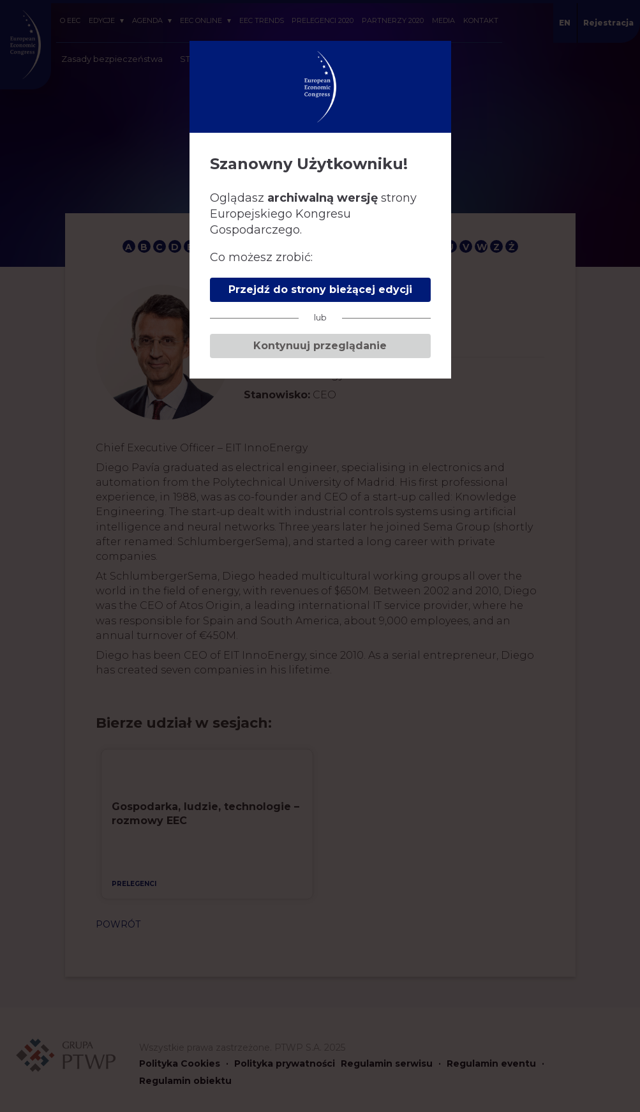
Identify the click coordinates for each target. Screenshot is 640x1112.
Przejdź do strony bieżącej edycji (320, 289)
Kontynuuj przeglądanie (320, 346)
